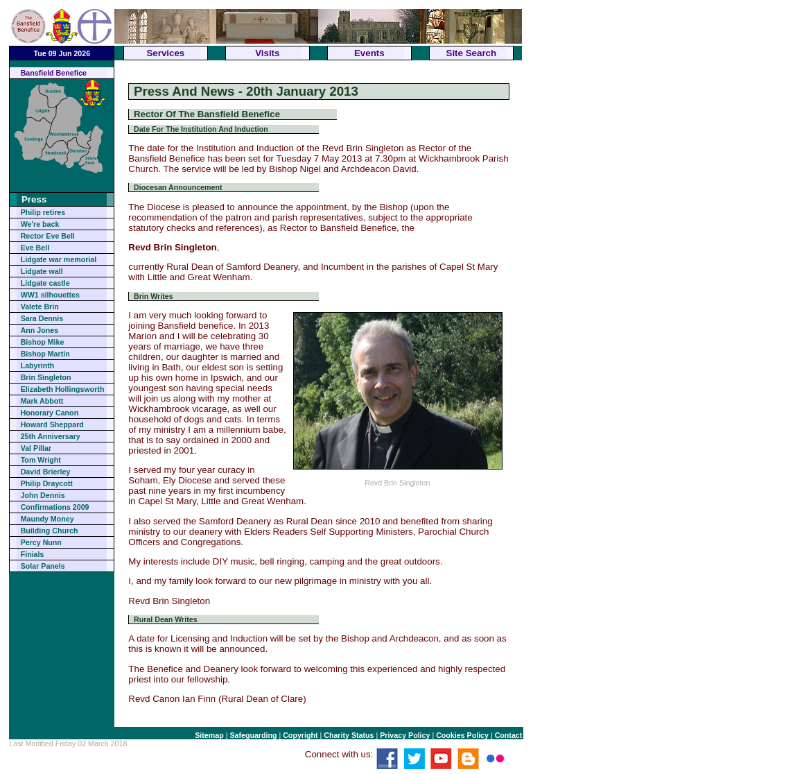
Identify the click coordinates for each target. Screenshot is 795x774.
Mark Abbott (42, 401)
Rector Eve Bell (48, 236)
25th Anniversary (50, 436)
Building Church (49, 530)
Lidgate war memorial (59, 259)
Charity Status (349, 735)
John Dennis (43, 495)
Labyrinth (38, 365)
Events (369, 53)
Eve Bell (35, 247)
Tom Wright (41, 460)
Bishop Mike (42, 342)
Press (33, 199)
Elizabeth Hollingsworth (63, 389)
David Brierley (46, 471)
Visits (267, 53)
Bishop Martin (45, 354)
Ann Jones (39, 330)
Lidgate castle (45, 283)
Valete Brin (40, 306)
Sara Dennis (42, 318)
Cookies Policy (462, 735)
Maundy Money (47, 519)
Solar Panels (43, 566)
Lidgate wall (42, 271)
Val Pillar (36, 448)
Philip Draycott (47, 483)
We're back (40, 224)
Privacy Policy (405, 735)
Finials (32, 554)
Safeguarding (253, 735)
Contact (509, 735)
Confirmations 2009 (55, 507)
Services (165, 53)
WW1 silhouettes (50, 295)
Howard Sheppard (52, 424)
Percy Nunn (41, 542)
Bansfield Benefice (54, 73)
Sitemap (209, 735)
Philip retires (43, 212)
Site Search (471, 53)
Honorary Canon (49, 413)
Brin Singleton (46, 377)
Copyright (300, 735)
